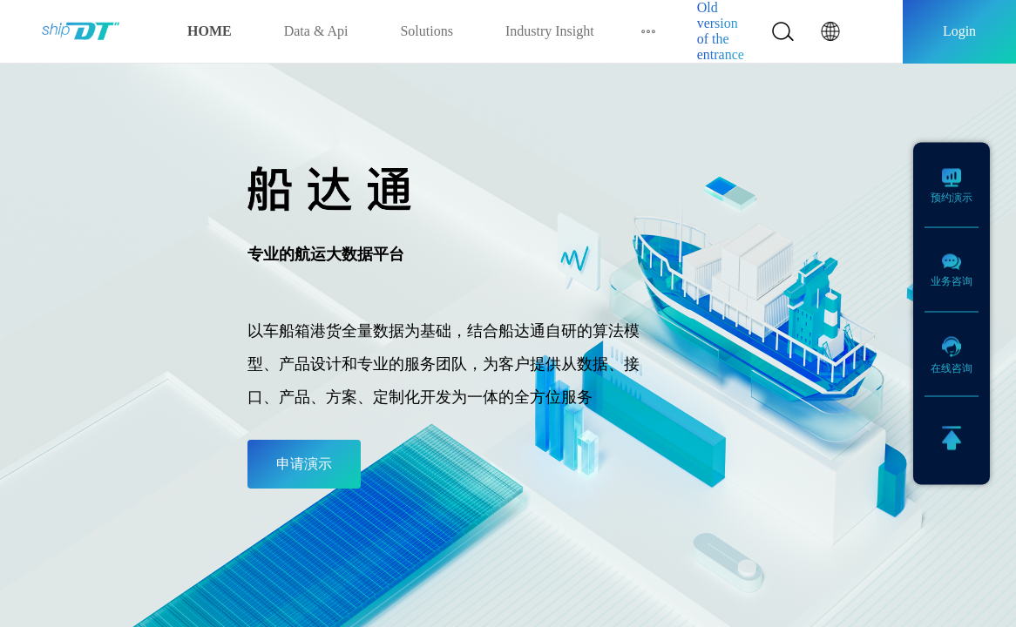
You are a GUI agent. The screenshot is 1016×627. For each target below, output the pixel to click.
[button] (830, 31)
